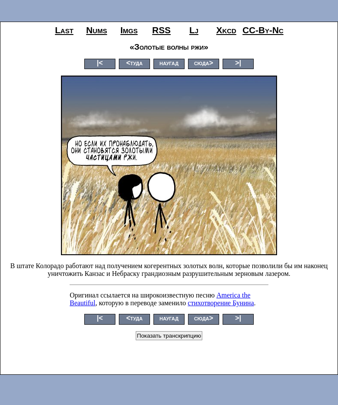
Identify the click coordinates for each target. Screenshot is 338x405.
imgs (129, 30)
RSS (161, 30)
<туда (134, 62)
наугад (169, 62)
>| (238, 62)
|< (100, 62)
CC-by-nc (263, 30)
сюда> (203, 62)
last (64, 30)
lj (193, 30)
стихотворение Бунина (221, 303)
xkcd (226, 30)
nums (96, 30)
